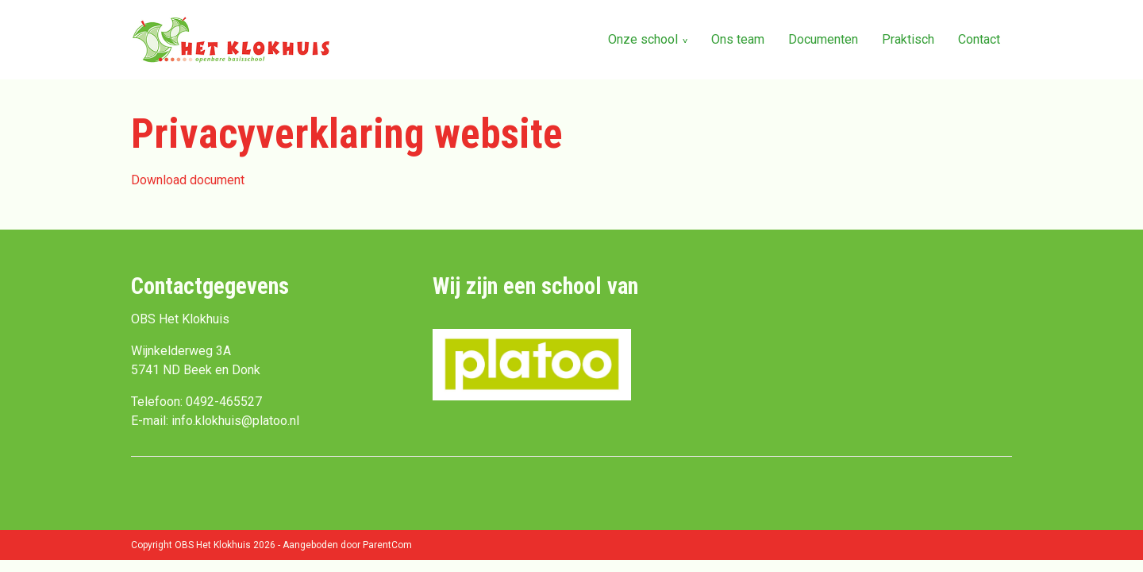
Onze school (643, 39)
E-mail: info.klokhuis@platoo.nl (215, 420)
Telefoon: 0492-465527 (196, 401)
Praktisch (908, 39)
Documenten (823, 39)
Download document (187, 179)
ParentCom (387, 545)
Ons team (737, 39)
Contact (979, 39)
